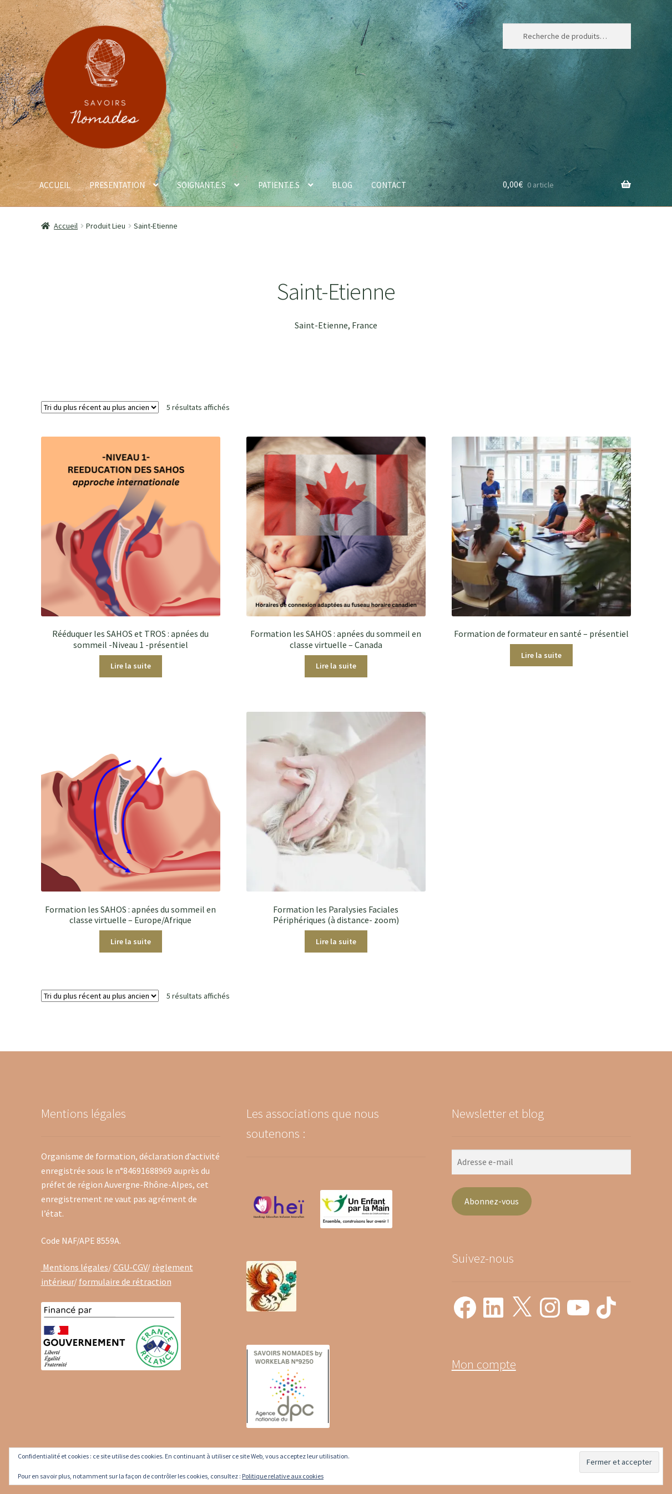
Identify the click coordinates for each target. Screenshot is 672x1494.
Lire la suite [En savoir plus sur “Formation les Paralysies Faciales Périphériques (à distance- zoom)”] (336, 941)
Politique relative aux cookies (283, 1476)
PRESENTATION (117, 185)
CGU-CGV (130, 1267)
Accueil (66, 226)
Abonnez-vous (491, 1201)
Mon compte (484, 1364)
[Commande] (100, 407)
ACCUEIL (54, 185)
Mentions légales (74, 1267)
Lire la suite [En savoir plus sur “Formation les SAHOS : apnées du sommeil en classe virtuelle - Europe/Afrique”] (130, 941)
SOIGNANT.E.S (201, 185)
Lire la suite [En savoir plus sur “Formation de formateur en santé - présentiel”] (541, 655)
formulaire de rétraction (125, 1281)
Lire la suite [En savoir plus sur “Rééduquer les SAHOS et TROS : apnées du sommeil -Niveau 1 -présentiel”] (130, 666)
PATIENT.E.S (279, 185)
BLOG (342, 185)
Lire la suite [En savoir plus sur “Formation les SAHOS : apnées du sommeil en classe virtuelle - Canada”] (336, 666)
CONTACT (388, 185)
